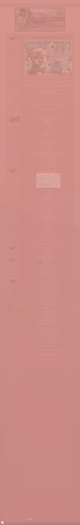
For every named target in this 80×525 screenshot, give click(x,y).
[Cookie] (2, 522)
